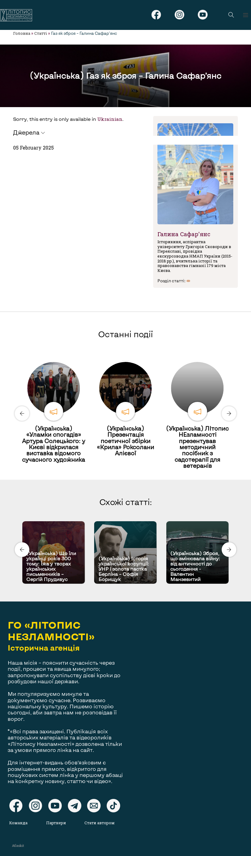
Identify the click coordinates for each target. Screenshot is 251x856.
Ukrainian (109, 119)
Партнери (56, 822)
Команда (18, 822)
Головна (21, 33)
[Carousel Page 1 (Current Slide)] (124, 360)
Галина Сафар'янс (183, 234)
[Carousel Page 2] (127, 360)
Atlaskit (18, 845)
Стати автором (99, 822)
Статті (40, 33)
